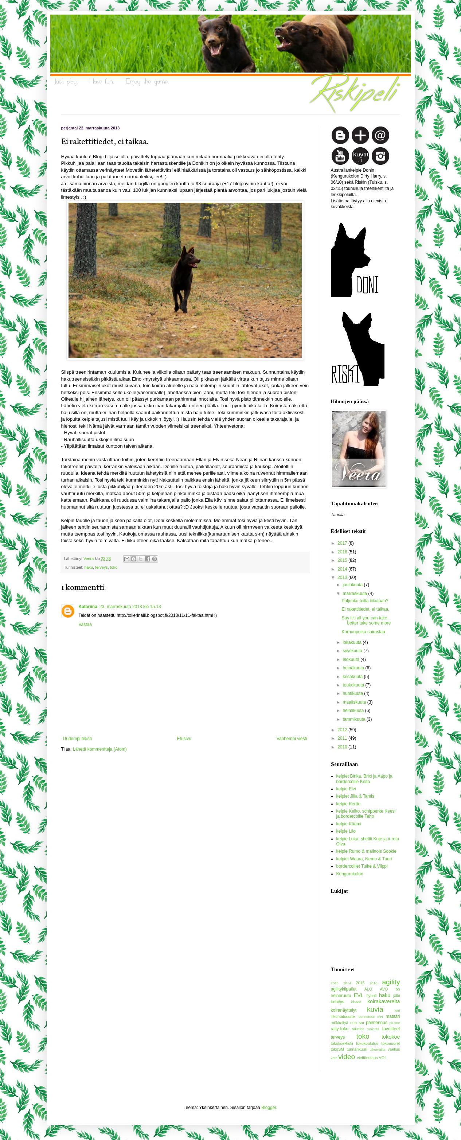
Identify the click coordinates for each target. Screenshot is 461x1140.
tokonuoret (390, 1043)
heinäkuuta (354, 667)
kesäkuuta (353, 676)
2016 (342, 552)
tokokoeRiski (342, 1043)
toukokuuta (354, 685)
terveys (101, 567)
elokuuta (351, 659)
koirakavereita (383, 1001)
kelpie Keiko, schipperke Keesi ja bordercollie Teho (366, 814)
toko (113, 567)
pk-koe (395, 1023)
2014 (342, 569)
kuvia (375, 1009)
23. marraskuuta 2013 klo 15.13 (130, 606)
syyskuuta (353, 650)
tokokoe (391, 1037)
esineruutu (341, 995)
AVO (384, 989)
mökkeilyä (339, 1022)
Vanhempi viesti (292, 738)
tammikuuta (354, 719)
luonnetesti (366, 1017)
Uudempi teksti (77, 738)
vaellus (394, 1049)
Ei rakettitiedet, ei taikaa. (365, 609)
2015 (342, 560)
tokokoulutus (367, 1043)
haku (89, 567)
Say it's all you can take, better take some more (366, 620)
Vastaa (85, 624)
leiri (397, 1010)
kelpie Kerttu (348, 803)
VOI (382, 1057)
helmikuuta (354, 710)
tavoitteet (391, 1028)
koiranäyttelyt (344, 1010)
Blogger (268, 1107)
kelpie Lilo (346, 831)
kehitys (337, 1001)
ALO (368, 989)
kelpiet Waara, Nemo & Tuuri (364, 858)
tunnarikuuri (357, 1049)
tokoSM (337, 1049)
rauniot (358, 1029)
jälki (396, 995)
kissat (356, 1002)
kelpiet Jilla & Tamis (355, 796)
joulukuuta (353, 584)
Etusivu (184, 738)
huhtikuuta (353, 693)
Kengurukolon (349, 873)
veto (334, 1058)
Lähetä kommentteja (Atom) (100, 749)
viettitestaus (367, 1057)
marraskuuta (355, 593)
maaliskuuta (355, 702)
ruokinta (373, 1029)
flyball (372, 995)
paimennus (376, 1022)
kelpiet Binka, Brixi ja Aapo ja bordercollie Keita (364, 779)
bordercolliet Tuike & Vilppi (362, 866)
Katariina (88, 606)
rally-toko (340, 1028)
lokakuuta (353, 642)
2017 (342, 543)
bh (397, 989)
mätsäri (393, 1016)
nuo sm (357, 1022)
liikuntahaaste (343, 1016)
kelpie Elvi (346, 788)
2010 (342, 747)
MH (380, 1017)
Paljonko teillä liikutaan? (364, 600)
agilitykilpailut (344, 989)
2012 (342, 729)
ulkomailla (378, 1049)
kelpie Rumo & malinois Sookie (366, 851)
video (346, 1057)
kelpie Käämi (349, 823)
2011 (342, 738)
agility (391, 982)
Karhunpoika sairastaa (363, 631)
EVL (359, 995)
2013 (342, 577)
